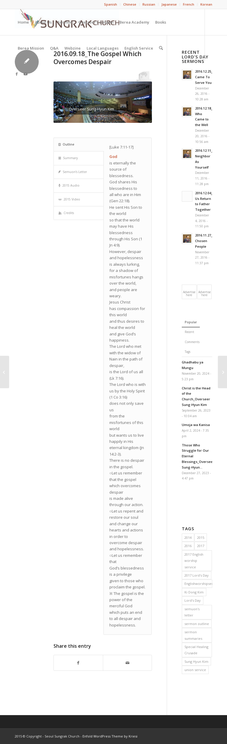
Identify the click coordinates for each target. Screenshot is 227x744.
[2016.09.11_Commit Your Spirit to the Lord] (4, 372)
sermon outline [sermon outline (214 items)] (196, 623)
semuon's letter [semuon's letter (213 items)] (192, 612)
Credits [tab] (66, 213)
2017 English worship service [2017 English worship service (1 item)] (193, 560)
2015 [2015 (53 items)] (200, 537)
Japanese (169, 4)
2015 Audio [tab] (69, 185)
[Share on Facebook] (78, 662)
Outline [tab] (66, 144)
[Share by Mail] (127, 662)
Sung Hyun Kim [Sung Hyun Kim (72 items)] (196, 661)
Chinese (129, 4)
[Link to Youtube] (25, 73)
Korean (206, 4)
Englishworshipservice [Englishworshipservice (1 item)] (198, 583)
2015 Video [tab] (69, 199)
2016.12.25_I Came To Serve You (204, 77)
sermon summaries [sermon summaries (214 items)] (193, 635)
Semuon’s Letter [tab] (73, 172)
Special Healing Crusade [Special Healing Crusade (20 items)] (196, 650)
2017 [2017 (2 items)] (200, 546)
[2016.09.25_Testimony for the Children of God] (222, 372)
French (188, 4)
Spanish (110, 4)
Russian (148, 4)
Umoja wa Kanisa (196, 424)
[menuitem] (110, 4)
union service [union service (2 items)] (195, 670)
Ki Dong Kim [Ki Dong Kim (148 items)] (194, 592)
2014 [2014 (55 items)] (188, 537)
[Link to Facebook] (16, 73)
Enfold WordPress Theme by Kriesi (109, 736)
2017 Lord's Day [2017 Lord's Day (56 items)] (196, 575)
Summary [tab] (68, 158)
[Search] (161, 48)
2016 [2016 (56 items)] (188, 546)
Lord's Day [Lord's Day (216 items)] (192, 600)
